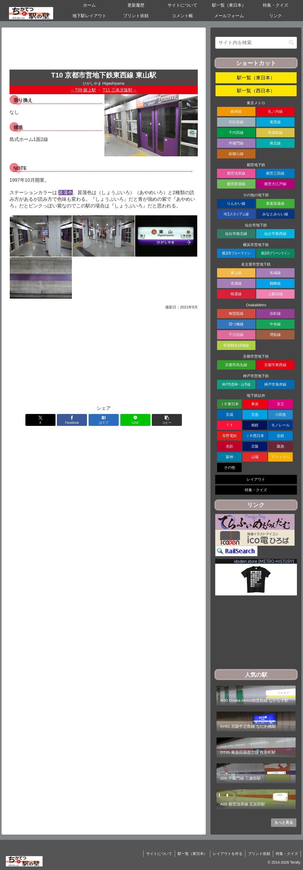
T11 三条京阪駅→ (120, 90)
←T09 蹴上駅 (83, 90)
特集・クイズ (287, 853)
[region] (256, 577)
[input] (256, 43)
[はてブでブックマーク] (104, 420)
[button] (167, 420)
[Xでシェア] (40, 420)
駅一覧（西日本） (256, 90)
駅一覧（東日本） (256, 77)
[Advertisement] (104, 50)
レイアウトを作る (227, 853)
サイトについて (159, 853)
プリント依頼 (259, 853)
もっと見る (283, 822)
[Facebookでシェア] (72, 420)
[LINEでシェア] (135, 420)
